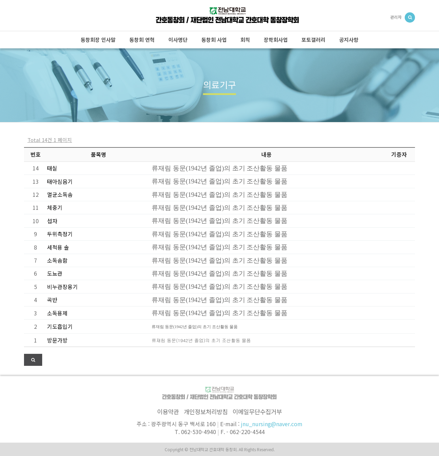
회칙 (245, 39)
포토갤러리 (313, 39)
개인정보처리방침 (206, 411)
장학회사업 (276, 39)
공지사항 (348, 39)
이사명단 (178, 39)
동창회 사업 (214, 39)
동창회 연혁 (142, 39)
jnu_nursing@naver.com (271, 424)
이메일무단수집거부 (257, 411)
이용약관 (168, 411)
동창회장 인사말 (98, 39)
